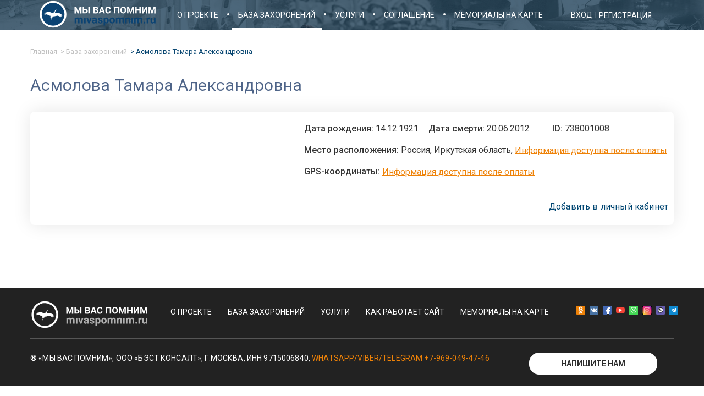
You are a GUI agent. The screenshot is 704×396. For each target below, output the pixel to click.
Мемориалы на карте (498, 14)
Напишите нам (593, 363)
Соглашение (409, 14)
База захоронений (276, 14)
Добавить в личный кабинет (608, 207)
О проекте (197, 14)
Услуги (349, 14)
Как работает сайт (405, 311)
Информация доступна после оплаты (591, 150)
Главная (43, 51)
